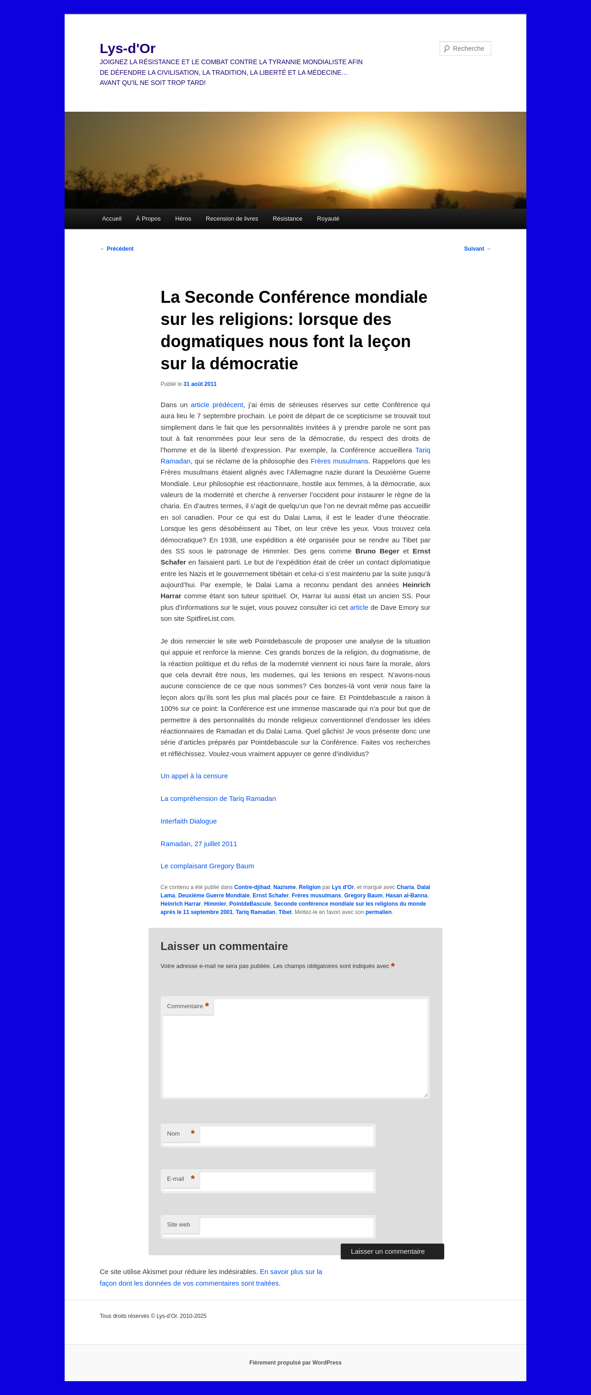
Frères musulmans (316, 895)
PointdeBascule (250, 904)
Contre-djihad (252, 887)
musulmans (350, 461)
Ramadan (176, 461)
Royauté (328, 218)
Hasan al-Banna (406, 895)
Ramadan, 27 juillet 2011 (199, 844)
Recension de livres (232, 218)
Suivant (477, 249)
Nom (181, 1134)
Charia (405, 887)
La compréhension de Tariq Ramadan (218, 798)
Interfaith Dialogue (189, 821)
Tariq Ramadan (256, 912)
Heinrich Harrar (181, 904)
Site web (178, 1224)
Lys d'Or (343, 887)
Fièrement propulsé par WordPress (295, 1362)
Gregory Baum (363, 895)
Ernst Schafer (271, 895)
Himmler (215, 904)
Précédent (116, 249)
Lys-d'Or (128, 48)
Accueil (111, 218)
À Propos (148, 218)
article (359, 607)
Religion (309, 887)
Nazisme (284, 887)
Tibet (284, 912)
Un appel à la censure (194, 776)
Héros (183, 218)
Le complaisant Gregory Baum (207, 866)
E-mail (181, 1179)
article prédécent (217, 405)
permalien (379, 912)
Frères (321, 461)
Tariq (423, 450)
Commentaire (188, 1006)
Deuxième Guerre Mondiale (214, 895)
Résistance (287, 218)
